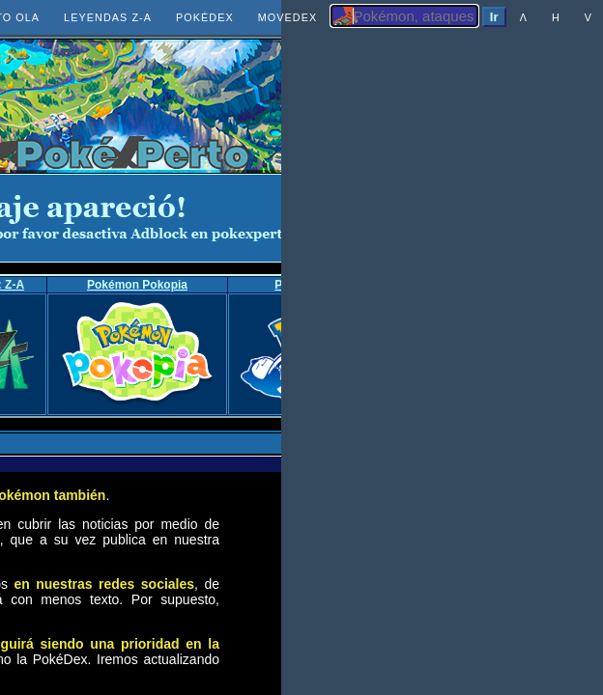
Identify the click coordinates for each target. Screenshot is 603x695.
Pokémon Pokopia (137, 285)
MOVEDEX (288, 17)
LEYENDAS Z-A (108, 17)
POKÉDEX (205, 17)
